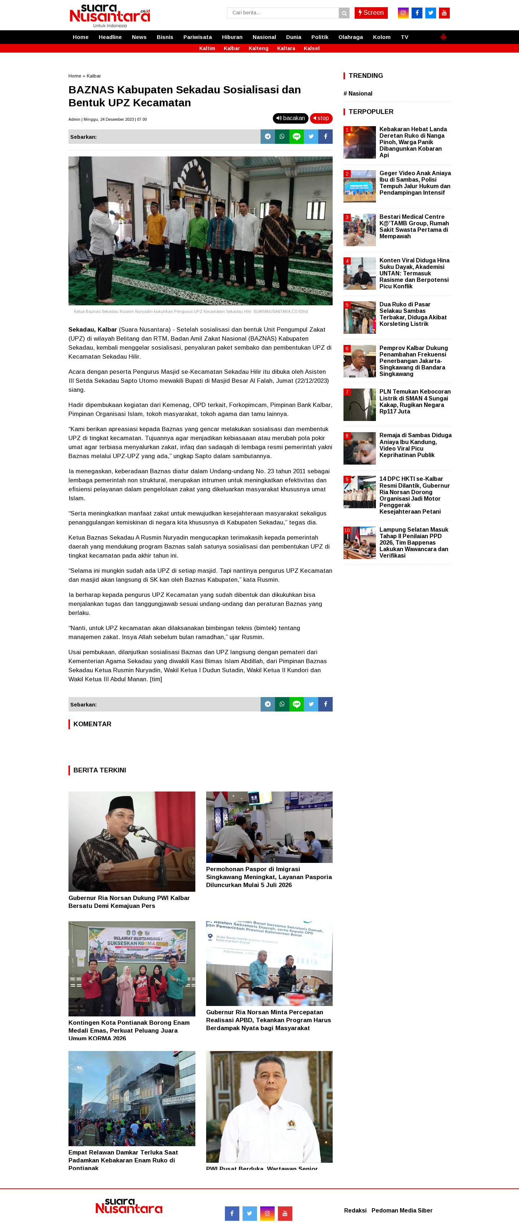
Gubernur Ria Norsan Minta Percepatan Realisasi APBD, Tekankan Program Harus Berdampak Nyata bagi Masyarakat (268, 1020)
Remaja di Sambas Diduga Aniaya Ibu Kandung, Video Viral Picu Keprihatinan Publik (416, 445)
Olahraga (350, 37)
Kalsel (312, 48)
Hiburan (232, 37)
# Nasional (357, 93)
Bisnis (165, 37)
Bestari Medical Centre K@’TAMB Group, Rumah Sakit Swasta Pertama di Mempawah (414, 227)
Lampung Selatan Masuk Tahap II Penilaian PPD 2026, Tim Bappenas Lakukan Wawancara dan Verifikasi (414, 543)
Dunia (293, 37)
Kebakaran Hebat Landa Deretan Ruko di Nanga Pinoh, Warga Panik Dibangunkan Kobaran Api (413, 142)
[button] (443, 33)
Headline (110, 37)
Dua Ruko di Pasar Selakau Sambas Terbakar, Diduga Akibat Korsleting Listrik (413, 314)
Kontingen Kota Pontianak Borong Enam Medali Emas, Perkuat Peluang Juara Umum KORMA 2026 (129, 1030)
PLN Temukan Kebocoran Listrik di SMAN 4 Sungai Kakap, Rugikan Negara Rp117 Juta (415, 401)
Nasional (264, 37)
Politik (319, 37)
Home (81, 37)
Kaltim (207, 48)
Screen (371, 12)
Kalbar (232, 48)
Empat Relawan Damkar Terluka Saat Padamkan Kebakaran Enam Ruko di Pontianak (123, 1160)
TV (404, 37)
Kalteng (259, 48)
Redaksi (355, 1210)
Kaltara (286, 48)
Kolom (382, 37)
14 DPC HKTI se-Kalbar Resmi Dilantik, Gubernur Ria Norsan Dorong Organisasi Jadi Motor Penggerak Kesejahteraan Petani (415, 495)
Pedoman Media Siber (402, 1210)
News (139, 37)
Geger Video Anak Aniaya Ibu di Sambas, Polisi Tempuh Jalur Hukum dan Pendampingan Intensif (415, 183)
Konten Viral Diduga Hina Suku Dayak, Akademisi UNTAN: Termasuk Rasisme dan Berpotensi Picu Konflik (414, 273)
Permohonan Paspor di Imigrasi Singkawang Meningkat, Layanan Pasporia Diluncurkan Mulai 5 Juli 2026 (269, 877)
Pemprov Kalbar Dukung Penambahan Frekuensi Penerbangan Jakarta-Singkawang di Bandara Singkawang (414, 361)
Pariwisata (197, 37)
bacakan (290, 118)
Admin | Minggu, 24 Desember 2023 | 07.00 (107, 119)
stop (321, 118)
